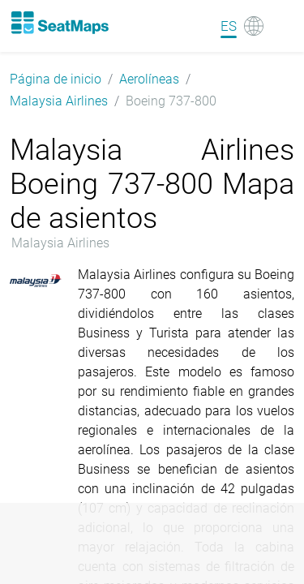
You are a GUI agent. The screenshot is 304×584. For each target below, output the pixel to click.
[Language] (242, 26)
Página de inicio (55, 79)
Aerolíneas (149, 79)
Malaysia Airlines (59, 101)
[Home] (59, 22)
